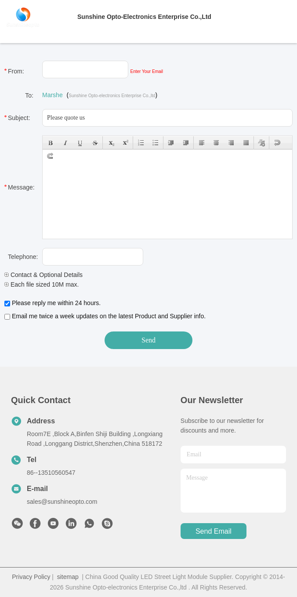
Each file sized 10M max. (41, 284)
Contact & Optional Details (43, 274)
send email (214, 531)
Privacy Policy (31, 576)
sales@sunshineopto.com (62, 501)
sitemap (68, 576)
